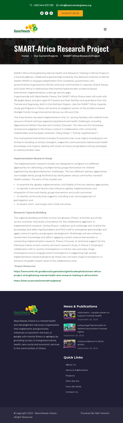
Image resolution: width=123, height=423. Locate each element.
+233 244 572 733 (41, 5)
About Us (71, 364)
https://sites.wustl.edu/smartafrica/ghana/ (38, 280)
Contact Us (72, 391)
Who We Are (73, 381)
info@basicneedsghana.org (73, 5)
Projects (70, 375)
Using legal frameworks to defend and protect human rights (92, 328)
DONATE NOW (70, 13)
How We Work (73, 386)
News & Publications (77, 370)
